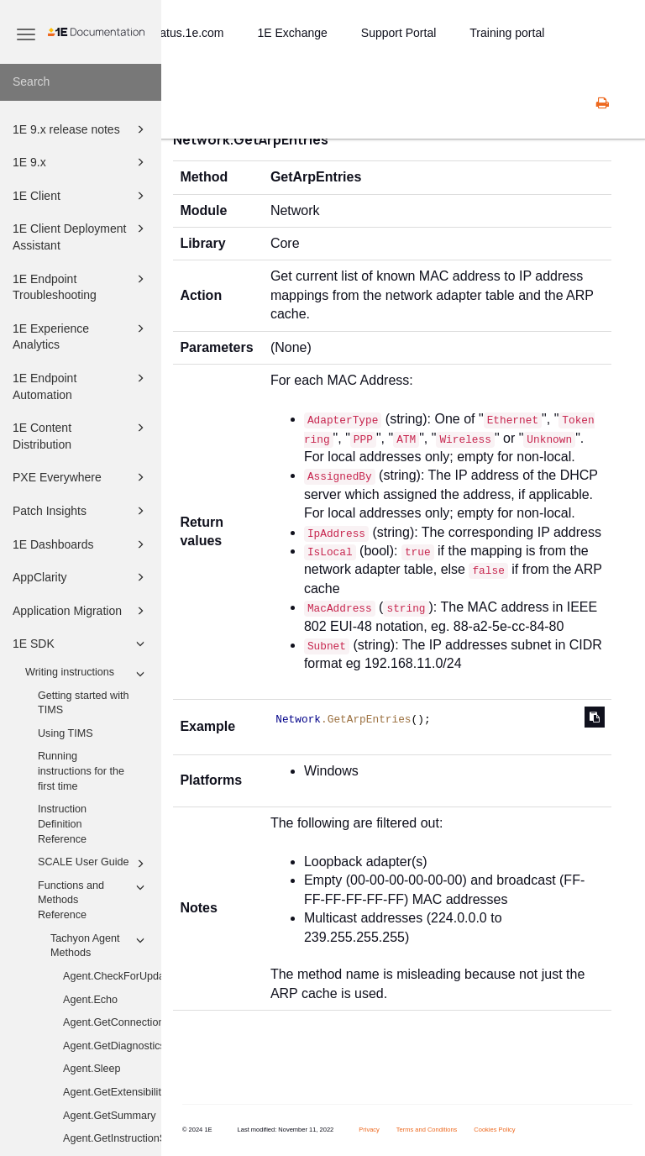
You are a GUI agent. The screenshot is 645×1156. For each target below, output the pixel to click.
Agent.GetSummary (109, 1116)
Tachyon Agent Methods (99, 945)
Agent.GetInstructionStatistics (112, 1138)
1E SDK (81, 643)
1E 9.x (81, 162)
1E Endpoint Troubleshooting (81, 286)
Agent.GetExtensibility (112, 1092)
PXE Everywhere (81, 477)
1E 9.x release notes (81, 129)
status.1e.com (186, 32)
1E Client (81, 196)
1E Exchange (293, 32)
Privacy (369, 1129)
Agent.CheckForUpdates (112, 976)
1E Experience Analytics (81, 335)
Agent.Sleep (92, 1069)
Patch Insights (81, 511)
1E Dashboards (81, 544)
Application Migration (81, 611)
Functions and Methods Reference (93, 899)
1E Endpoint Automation (81, 385)
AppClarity (81, 577)
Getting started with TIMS (83, 703)
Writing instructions (87, 674)
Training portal (506, 32)
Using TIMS (65, 733)
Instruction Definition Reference (62, 823)
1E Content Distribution (81, 434)
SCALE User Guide (93, 863)
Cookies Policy (494, 1129)
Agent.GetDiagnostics (112, 1046)
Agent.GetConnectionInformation (112, 1022)
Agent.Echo (90, 1000)
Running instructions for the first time (81, 770)
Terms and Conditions (427, 1129)
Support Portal (399, 32)
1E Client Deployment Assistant (81, 235)
